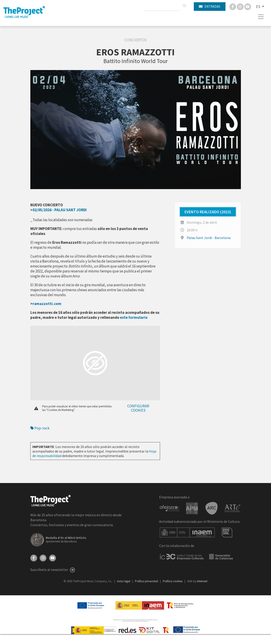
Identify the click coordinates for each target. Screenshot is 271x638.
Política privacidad (147, 581)
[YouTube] (52, 557)
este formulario (134, 317)
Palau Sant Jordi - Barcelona (208, 237)
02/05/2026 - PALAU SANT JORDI (60, 209)
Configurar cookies (138, 408)
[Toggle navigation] (261, 16)
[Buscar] (184, 5)
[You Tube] (247, 6)
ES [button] (258, 6)
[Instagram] (240, 6)
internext (202, 581)
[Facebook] (233, 6)
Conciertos (135, 40)
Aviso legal (124, 581)
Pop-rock (40, 428)
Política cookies (173, 581)
